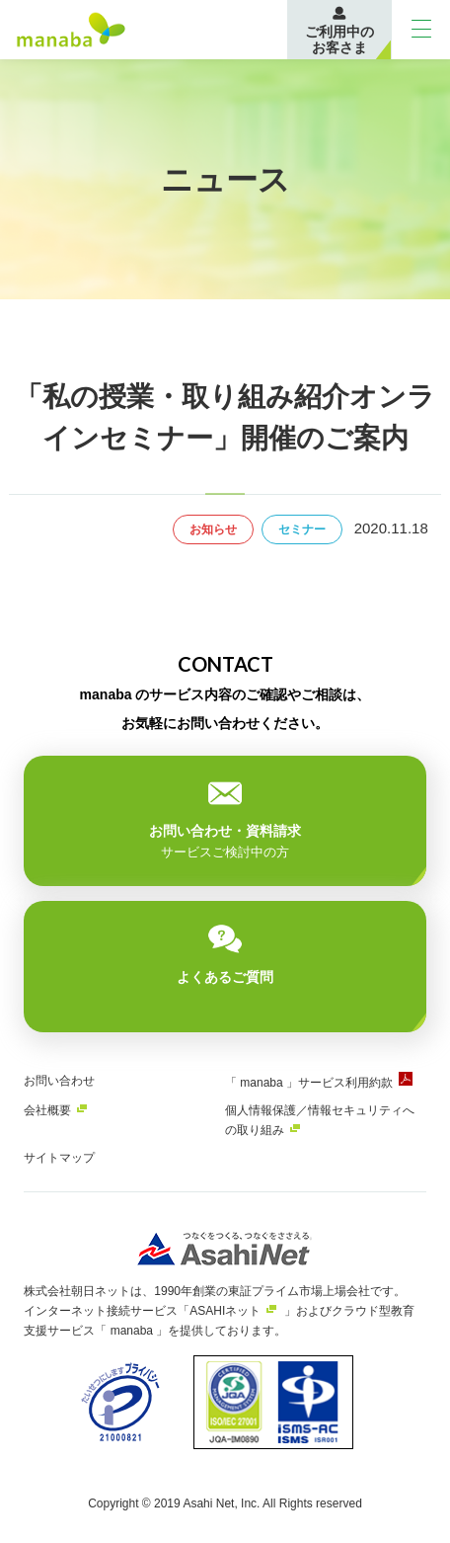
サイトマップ (59, 1158)
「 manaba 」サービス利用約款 (309, 1083)
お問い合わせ (59, 1081)
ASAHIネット (225, 1311)
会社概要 (47, 1110)
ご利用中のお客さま (339, 39)
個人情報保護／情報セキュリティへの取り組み (319, 1120)
